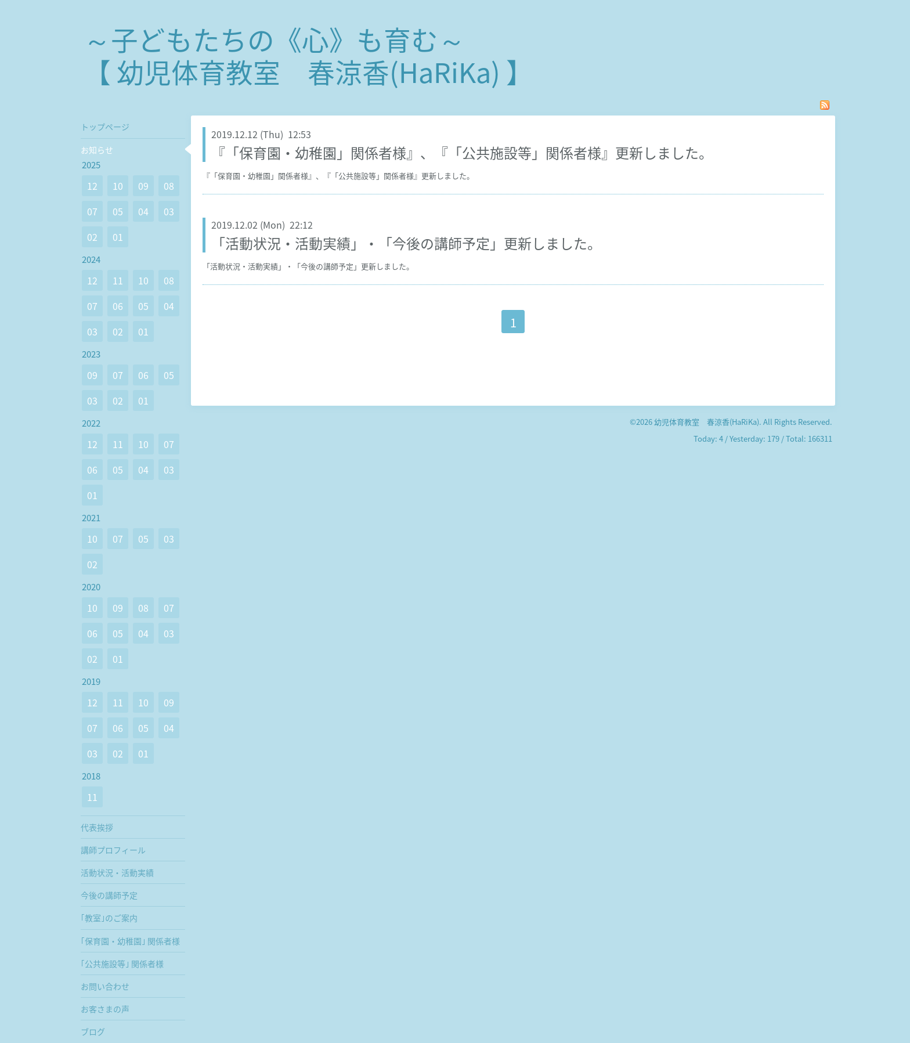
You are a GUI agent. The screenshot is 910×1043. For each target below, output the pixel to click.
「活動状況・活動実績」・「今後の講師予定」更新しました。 (406, 243)
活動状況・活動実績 (117, 872)
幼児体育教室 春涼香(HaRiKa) (706, 421)
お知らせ (97, 150)
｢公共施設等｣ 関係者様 (122, 963)
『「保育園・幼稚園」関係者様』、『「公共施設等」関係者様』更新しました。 (462, 152)
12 (92, 186)
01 (118, 237)
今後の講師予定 (109, 895)
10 (118, 186)
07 (92, 211)
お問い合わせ (105, 986)
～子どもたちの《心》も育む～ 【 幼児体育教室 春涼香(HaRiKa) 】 (308, 55)
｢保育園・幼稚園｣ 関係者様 (130, 941)
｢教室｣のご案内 (109, 917)
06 (118, 306)
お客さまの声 (105, 1009)
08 (169, 186)
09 (143, 186)
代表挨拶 (97, 827)
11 (118, 280)
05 (118, 211)
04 (143, 211)
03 (169, 211)
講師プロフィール (113, 850)
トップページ (105, 126)
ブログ (93, 1031)
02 (92, 237)
